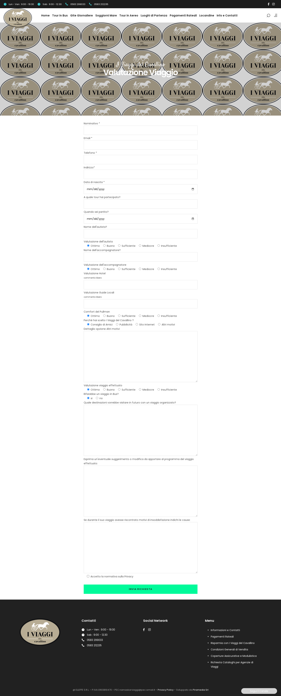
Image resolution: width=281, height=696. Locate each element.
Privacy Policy (165, 690)
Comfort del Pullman (97, 311)
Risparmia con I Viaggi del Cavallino (233, 643)
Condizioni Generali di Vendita (229, 649)
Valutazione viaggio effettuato (103, 385)
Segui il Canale (259, 691)
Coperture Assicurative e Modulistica (234, 656)
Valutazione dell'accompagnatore (105, 265)
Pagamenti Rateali (222, 636)
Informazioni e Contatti (225, 630)
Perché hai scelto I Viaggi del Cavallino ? (109, 320)
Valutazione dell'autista (98, 241)
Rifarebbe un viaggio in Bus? (101, 394)
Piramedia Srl (200, 690)
